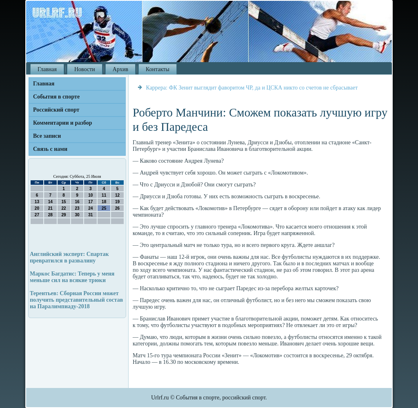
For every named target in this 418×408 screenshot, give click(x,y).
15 (64, 202)
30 (77, 215)
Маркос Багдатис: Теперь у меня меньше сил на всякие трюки (72, 277)
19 (117, 202)
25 (104, 208)
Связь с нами (50, 149)
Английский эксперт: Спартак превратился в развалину (69, 257)
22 (64, 208)
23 (77, 208)
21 (50, 208)
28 (50, 215)
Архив (120, 69)
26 (117, 208)
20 (37, 208)
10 (90, 195)
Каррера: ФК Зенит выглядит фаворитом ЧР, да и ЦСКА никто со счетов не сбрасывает (252, 88)
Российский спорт (56, 110)
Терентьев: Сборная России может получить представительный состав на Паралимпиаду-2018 (76, 299)
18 (104, 202)
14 (50, 202)
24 (90, 208)
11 (104, 195)
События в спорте (56, 97)
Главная (47, 69)
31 (90, 215)
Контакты (157, 69)
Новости (84, 69)
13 (37, 202)
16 (77, 202)
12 (117, 195)
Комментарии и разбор (62, 123)
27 (37, 215)
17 (90, 202)
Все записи (47, 136)
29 (64, 215)
